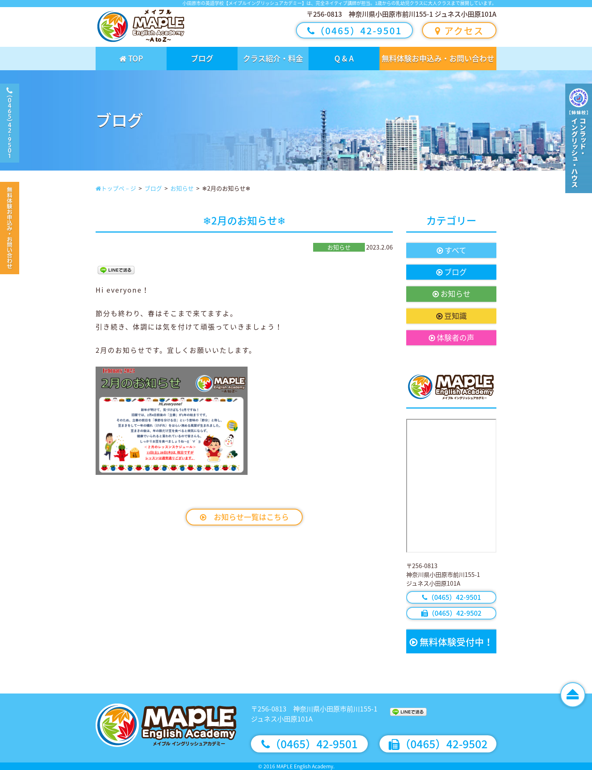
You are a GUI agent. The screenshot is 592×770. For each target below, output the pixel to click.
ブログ (202, 58)
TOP (131, 58)
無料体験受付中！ (451, 641)
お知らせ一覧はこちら (244, 517)
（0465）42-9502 (451, 613)
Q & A (344, 58)
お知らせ (452, 293)
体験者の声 (451, 337)
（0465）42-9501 (354, 30)
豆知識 (451, 315)
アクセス (459, 30)
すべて (451, 250)
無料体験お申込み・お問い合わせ (438, 58)
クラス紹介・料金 (273, 58)
